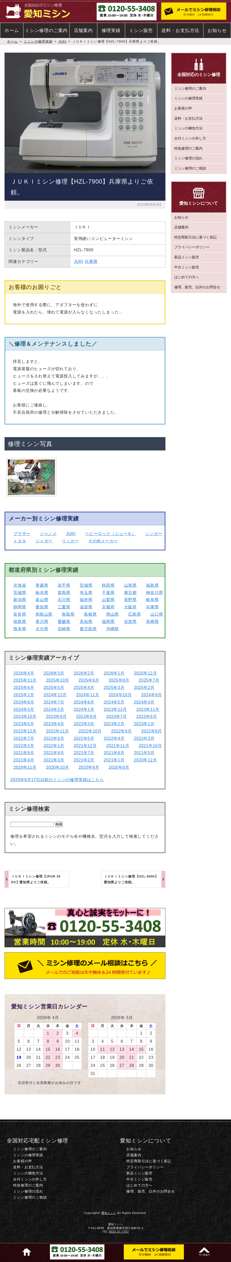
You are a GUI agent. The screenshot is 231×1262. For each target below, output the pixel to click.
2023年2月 (114, 724)
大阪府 (130, 607)
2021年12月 (85, 746)
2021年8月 (54, 753)
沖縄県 (112, 629)
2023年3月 (84, 724)
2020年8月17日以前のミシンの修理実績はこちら (57, 780)
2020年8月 (119, 767)
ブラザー (21, 534)
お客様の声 (183, 108)
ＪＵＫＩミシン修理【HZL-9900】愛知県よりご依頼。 (131, 879)
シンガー (153, 534)
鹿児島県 (88, 629)
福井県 (86, 600)
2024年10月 (120, 695)
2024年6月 (84, 702)
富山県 (42, 600)
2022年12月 (25, 731)
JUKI (62, 41)
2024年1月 (84, 709)
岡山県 (112, 614)
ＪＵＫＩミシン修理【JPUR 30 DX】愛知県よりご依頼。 (36, 879)
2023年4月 (54, 724)
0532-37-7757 (119, 1231)
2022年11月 (57, 731)
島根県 (90, 614)
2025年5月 (54, 687)
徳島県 (19, 621)
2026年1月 (114, 673)
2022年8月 (151, 731)
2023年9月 (56, 716)
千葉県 (108, 592)
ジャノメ (48, 534)
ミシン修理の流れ (188, 158)
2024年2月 (54, 709)
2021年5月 (144, 753)
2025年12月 (145, 673)
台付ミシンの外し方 (190, 138)
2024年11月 (87, 695)
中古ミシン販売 (186, 267)
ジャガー (44, 541)
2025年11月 (25, 680)
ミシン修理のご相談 (190, 168)
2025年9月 (88, 680)
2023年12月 (115, 709)
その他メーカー (103, 541)
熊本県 (19, 629)
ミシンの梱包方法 (188, 128)
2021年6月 (114, 753)
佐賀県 (130, 621)
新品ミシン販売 (186, 257)
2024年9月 (151, 695)
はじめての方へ (186, 277)
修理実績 (111, 30)
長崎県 (152, 621)
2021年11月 (117, 746)
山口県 (156, 614)
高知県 (86, 621)
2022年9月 (121, 731)
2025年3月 (114, 687)
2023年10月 (25, 716)
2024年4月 (144, 702)
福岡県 (108, 621)
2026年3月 (54, 673)
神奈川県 (154, 592)
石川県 (64, 600)
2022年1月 (54, 746)
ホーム (12, 30)
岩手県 (64, 585)
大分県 (42, 629)
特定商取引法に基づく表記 (195, 237)
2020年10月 (57, 767)
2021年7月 (84, 753)
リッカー (70, 541)
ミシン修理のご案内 (46, 30)
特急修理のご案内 (188, 148)
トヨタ (19, 541)
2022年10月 (90, 731)
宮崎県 (64, 629)
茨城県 (19, 592)
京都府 (108, 607)
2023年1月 (144, 724)
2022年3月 (144, 738)
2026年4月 (23, 673)
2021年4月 (23, 760)
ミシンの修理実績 (38, 41)
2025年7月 (149, 680)
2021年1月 (114, 760)
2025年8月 (119, 680)
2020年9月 (88, 767)
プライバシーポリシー (192, 247)
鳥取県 (68, 614)
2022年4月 (114, 738)
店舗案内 (83, 30)
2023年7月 (116, 716)
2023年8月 (86, 716)
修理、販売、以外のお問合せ (197, 287)
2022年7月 (23, 738)
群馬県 (64, 592)
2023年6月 (146, 716)
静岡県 (19, 607)
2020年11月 (25, 767)
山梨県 (108, 600)
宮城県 (86, 585)
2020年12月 (145, 760)
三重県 (64, 607)
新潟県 (19, 600)
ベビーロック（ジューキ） (110, 534)
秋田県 (108, 585)
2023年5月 (23, 724)
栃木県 (42, 592)
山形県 (130, 585)
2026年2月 (84, 673)
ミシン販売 (141, 30)
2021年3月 (54, 760)
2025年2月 (144, 687)
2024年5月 (114, 702)
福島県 (152, 585)
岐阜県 (152, 600)
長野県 (130, 600)
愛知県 (42, 607)
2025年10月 (57, 680)
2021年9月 (23, 753)
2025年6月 (23, 687)
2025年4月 (84, 687)
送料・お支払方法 (180, 30)
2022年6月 (54, 738)
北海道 (19, 585)
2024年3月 (23, 709)
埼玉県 (86, 592)
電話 (77, 1251)
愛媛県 (64, 621)
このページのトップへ (204, 1251)
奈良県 (19, 614)
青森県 (42, 585)
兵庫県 (91, 261)
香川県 (42, 621)
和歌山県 (44, 614)
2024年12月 (55, 695)
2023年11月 (147, 709)
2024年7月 (54, 702)
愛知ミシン (108, 1212)
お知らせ (217, 30)
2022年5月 (84, 738)
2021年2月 (84, 760)
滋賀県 (86, 607)
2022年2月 (23, 746)
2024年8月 (23, 702)
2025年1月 (23, 695)
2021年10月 (150, 746)
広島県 (134, 614)
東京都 (130, 592)
